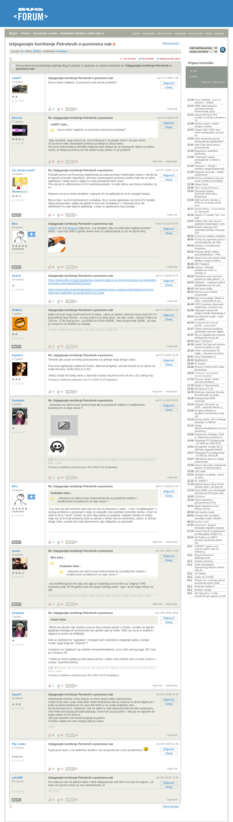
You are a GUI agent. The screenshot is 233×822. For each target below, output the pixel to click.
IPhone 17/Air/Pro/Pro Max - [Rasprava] (210, 368)
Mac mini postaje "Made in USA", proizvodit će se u (209, 299)
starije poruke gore (170, 58)
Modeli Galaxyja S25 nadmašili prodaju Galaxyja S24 (210, 230)
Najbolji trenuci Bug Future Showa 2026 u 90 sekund (209, 485)
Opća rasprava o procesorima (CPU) (205, 501)
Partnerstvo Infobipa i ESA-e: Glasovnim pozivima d (210, 435)
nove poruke (196, 33)
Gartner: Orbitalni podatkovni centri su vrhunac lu (206, 270)
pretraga (219, 33)
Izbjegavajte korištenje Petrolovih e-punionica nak (80, 78)
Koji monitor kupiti (204, 512)
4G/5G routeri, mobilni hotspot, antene (207, 125)
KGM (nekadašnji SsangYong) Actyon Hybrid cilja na (209, 567)
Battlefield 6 (201, 360)
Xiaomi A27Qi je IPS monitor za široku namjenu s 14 (210, 117)
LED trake (200, 471)
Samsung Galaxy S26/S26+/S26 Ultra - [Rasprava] (206, 194)
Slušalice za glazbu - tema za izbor (209, 476)
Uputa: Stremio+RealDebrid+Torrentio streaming (210, 428)
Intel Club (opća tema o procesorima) (207, 146)
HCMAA (17, 310)
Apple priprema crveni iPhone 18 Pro (207, 507)
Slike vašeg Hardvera (206, 187)
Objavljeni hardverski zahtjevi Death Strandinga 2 (210, 311)
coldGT (17, 78)
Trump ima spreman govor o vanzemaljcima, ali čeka (210, 241)
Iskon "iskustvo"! (204, 341)
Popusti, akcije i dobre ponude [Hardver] (207, 380)
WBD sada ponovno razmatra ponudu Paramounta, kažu (206, 109)
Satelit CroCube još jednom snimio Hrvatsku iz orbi (210, 346)
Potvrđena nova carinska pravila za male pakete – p (209, 277)
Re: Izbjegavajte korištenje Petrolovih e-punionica (80, 118)
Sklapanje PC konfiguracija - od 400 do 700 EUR (209, 454)
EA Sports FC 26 (204, 388)
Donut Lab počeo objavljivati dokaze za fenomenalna (210, 466)
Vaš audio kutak (203, 288)
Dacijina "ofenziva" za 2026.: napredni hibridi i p (209, 406)
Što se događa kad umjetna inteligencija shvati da (210, 336)
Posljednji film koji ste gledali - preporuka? (206, 324)
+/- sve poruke (128, 58)
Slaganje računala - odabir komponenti (209, 173)
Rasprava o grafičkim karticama (206, 152)
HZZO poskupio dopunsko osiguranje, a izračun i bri (209, 305)
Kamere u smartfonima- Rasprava (208, 247)
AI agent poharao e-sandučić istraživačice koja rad (209, 413)
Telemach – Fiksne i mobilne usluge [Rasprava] (209, 167)
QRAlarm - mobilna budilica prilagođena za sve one (210, 283)
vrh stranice (220, 815)
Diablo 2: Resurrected (207, 385)
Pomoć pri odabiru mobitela (210, 236)
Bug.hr (13, 33)
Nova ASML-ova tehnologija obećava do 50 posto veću (210, 491)
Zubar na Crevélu (204, 576)
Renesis (17, 118)
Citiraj (168, 87)
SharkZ (17, 275)
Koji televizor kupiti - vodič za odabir (209, 318)
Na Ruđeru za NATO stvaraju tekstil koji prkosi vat (208, 540)
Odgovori (168, 83)
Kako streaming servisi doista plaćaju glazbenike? (209, 140)
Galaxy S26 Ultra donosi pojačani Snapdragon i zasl (210, 222)
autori (208, 33)
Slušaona (200, 496)
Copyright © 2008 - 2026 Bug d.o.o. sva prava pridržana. (116, 820)
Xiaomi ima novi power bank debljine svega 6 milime (210, 259)
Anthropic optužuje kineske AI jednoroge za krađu (209, 393)
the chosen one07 (24, 170)
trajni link (172, 108)
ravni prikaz (147, 58)
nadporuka (171, 161)
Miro (15, 223)
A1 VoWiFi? (201, 480)
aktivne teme (164, 33)
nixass (16, 551)
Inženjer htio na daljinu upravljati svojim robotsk (208, 517)
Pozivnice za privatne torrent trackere (206, 374)
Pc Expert (200, 363)
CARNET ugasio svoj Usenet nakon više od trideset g (207, 549)
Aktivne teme (198, 93)
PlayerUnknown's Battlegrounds (204, 556)
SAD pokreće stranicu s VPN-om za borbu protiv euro (208, 203)
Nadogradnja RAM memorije (205, 399)
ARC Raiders (202, 264)
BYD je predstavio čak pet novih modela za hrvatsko (209, 179)
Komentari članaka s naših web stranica (86, 33)
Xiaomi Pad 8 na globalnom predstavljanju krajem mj (210, 532)
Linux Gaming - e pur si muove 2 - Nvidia (207, 101)
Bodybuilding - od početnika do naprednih (210, 210)
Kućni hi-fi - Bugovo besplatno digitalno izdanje (209, 526)
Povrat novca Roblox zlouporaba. (206, 293)
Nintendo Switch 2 (205, 586)
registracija (148, 33)
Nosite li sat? (202, 521)
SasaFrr (17, 694)
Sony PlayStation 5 (205, 356)
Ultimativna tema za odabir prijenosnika (209, 460)
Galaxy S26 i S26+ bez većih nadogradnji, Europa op (209, 132)
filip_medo (19, 744)
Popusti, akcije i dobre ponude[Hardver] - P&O (208, 253)
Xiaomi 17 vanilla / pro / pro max (210, 216)
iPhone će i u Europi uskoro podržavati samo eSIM (210, 581)
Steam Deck (201, 184)
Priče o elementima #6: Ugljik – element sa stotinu (209, 352)
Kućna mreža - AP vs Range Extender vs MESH (210, 420)
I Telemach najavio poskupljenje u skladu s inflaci (207, 160)
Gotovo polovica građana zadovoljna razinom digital (209, 330)
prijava (135, 33)
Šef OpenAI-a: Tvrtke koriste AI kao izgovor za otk (210, 594)
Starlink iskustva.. (204, 561)
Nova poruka (170, 43)
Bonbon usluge (203, 589)
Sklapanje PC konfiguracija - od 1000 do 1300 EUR (209, 442)
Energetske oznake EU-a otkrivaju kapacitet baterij (208, 448)
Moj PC (16, 215)
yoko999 (17, 777)
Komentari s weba (45, 33)
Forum (25, 33)
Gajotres (18, 355)
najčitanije (180, 33)
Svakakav (18, 400)
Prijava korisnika (200, 63)
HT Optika (200, 573)
